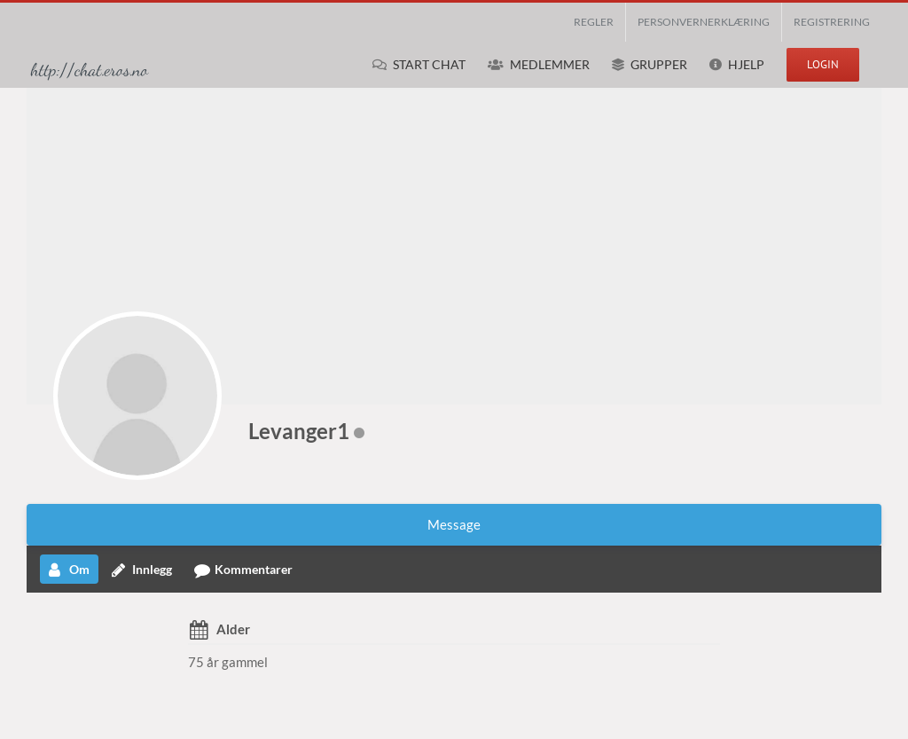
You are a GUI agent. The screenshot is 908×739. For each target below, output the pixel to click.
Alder (233, 629)
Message (454, 524)
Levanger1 (298, 431)
